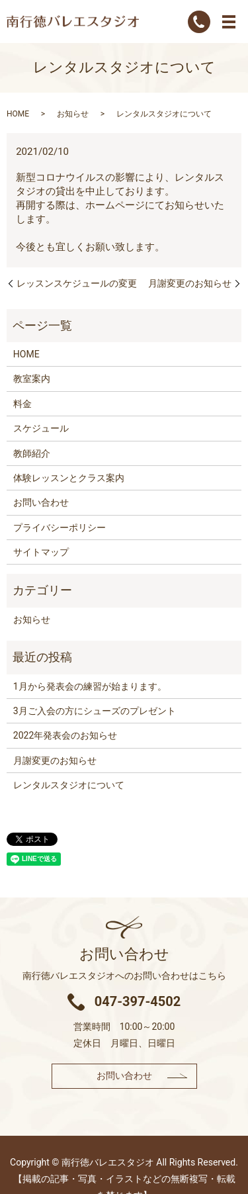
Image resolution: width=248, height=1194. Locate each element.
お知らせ (73, 113)
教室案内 (31, 378)
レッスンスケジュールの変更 (77, 283)
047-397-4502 (138, 1001)
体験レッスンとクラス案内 (68, 478)
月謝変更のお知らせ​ (189, 283)
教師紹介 (31, 453)
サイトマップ (41, 552)
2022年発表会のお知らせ (65, 735)
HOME (18, 113)
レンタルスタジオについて (68, 785)
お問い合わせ (41, 502)
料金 (22, 403)
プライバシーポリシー (59, 527)
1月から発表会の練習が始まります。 (90, 686)
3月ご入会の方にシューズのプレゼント (94, 711)
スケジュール (41, 428)
